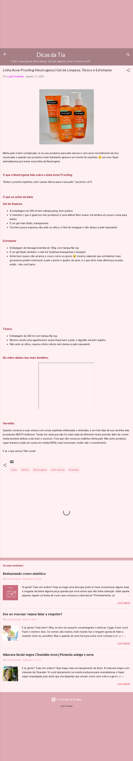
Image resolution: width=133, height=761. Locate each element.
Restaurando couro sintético (24, 574)
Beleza (25, 469)
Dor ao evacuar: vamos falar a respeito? (32, 614)
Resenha (74, 469)
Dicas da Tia (51, 54)
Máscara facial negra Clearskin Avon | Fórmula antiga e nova (48, 655)
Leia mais (123, 603)
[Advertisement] (66, 24)
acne (14, 469)
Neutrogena (40, 469)
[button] (128, 71)
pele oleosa (57, 469)
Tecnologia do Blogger (66, 699)
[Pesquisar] (128, 55)
